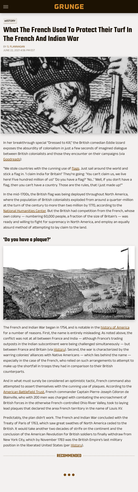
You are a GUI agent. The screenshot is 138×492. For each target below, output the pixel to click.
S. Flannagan (16, 46)
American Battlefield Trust (23, 392)
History (10, 20)
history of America (115, 327)
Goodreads (11, 159)
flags (75, 168)
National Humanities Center (24, 211)
